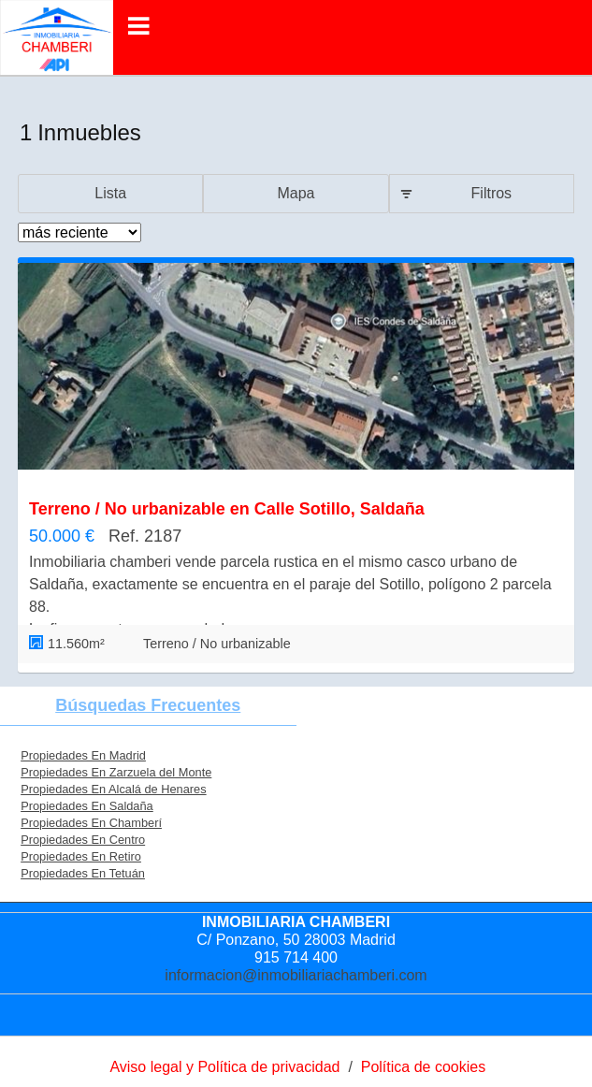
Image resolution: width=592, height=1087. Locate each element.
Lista (110, 193)
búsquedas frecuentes (147, 705)
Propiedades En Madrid (83, 755)
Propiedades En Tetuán (83, 873)
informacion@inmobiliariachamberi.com (295, 975)
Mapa (295, 193)
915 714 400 (296, 957)
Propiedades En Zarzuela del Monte (116, 772)
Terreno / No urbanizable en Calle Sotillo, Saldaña (227, 509)
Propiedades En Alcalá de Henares (113, 789)
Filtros (492, 193)
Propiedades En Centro (83, 840)
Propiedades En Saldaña (87, 806)
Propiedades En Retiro (81, 856)
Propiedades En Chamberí (91, 823)
